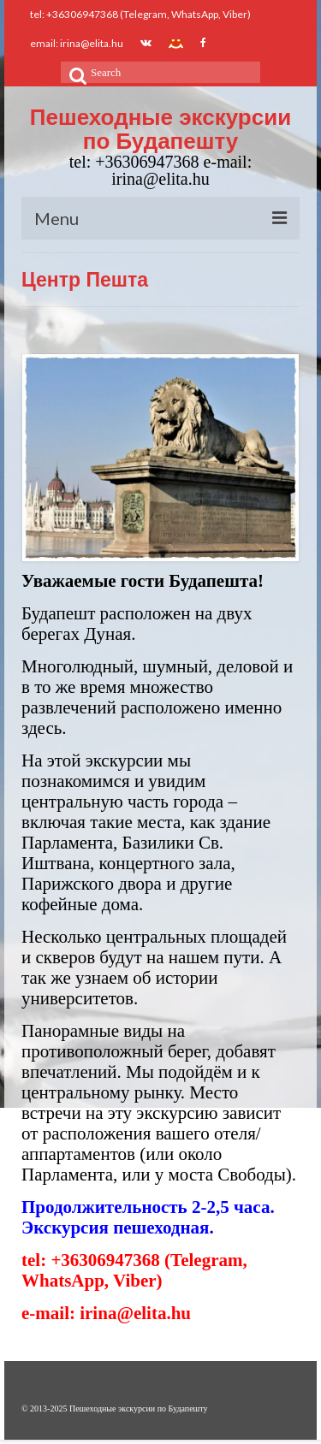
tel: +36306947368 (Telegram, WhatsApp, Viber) (134, 1270)
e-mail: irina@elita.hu (106, 1313)
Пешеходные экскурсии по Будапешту (160, 129)
